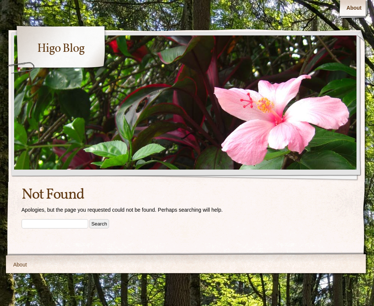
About (353, 8)
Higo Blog (60, 49)
